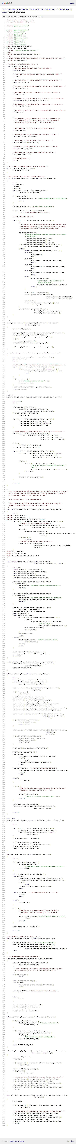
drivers (61, 9)
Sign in (72, 3)
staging (68, 9)
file (40, 16)
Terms (22, 1141)
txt (68, 1141)
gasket (4, 12)
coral (4, 9)
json (72, 1141)
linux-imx (11, 9)
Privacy (16, 1141)
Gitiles (11, 1141)
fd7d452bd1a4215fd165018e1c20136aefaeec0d (35, 9)
